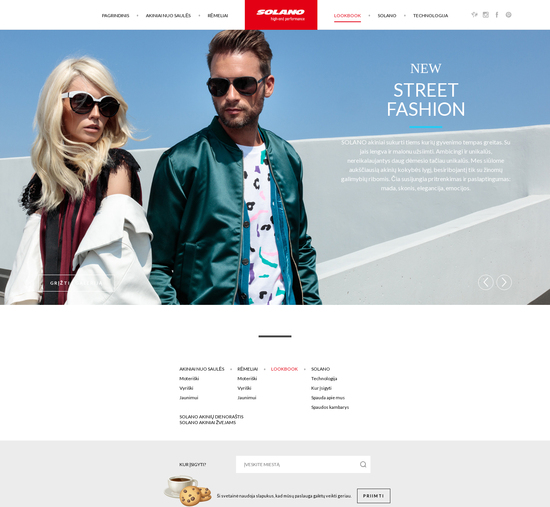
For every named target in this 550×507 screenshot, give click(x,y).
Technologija (430, 15)
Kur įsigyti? (193, 464)
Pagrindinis (115, 15)
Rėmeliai (218, 15)
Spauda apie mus (328, 397)
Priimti (373, 495)
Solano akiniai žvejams (208, 422)
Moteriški (189, 378)
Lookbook (347, 15)
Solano (387, 15)
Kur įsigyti (321, 388)
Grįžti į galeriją (76, 283)
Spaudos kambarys (330, 407)
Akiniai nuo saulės (168, 15)
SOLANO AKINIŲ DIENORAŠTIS (211, 417)
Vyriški (186, 388)
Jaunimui (189, 397)
